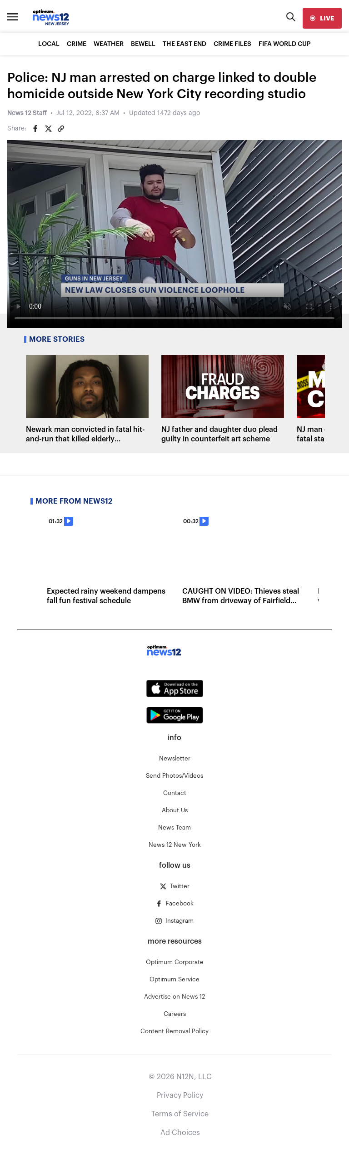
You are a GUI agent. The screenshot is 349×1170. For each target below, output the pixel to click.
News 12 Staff (27, 113)
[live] (322, 18)
